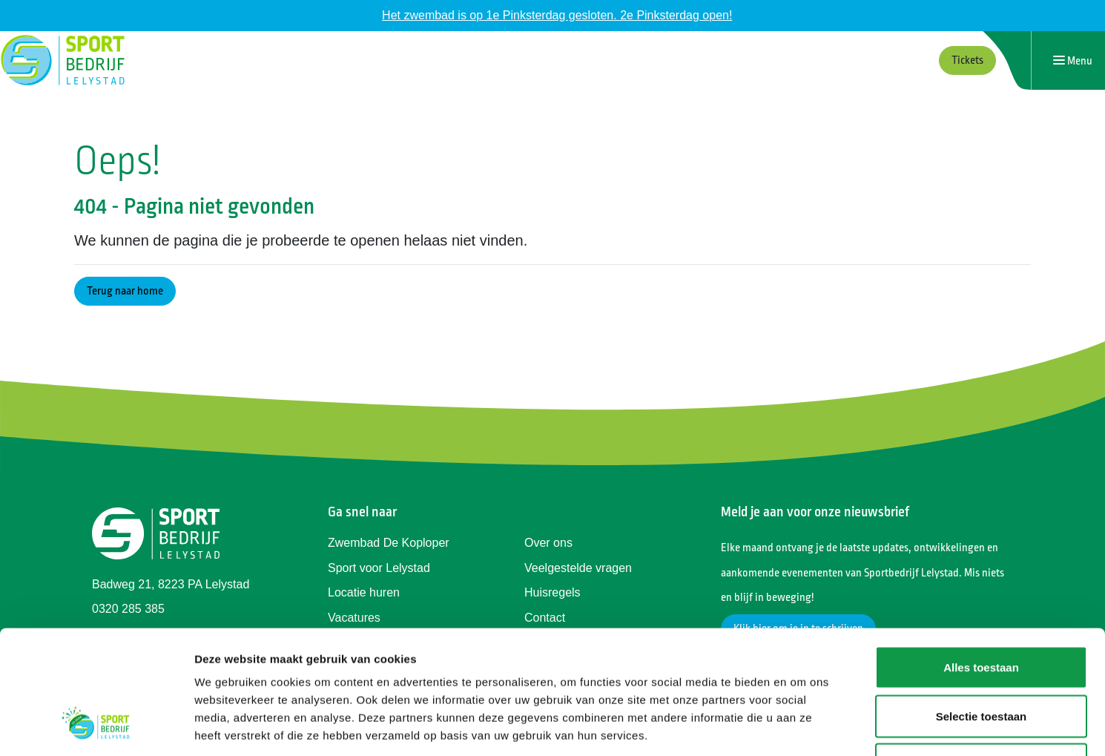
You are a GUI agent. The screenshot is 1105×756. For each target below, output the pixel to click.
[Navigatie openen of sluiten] (1072, 60)
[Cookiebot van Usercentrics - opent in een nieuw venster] (96, 727)
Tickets (967, 60)
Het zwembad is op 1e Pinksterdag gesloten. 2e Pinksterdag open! (557, 15)
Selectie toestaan (981, 610)
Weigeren (981, 658)
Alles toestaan (981, 561)
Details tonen (801, 726)
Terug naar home (125, 291)
